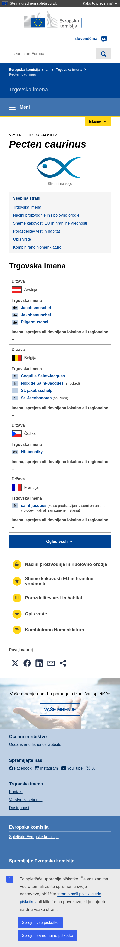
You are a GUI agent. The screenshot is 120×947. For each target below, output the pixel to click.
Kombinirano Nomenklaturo (37, 247)
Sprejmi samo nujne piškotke (47, 935)
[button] (15, 663)
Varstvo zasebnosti (26, 800)
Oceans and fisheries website (35, 744)
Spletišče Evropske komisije (34, 837)
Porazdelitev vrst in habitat (36, 231)
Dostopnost (19, 808)
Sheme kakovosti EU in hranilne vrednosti (50, 223)
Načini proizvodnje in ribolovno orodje (46, 215)
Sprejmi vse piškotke (40, 922)
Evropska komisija (24, 70)
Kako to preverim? (100, 3)
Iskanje (103, 53)
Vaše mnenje (60, 709)
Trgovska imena (69, 70)
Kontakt (16, 792)
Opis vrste (22, 239)
